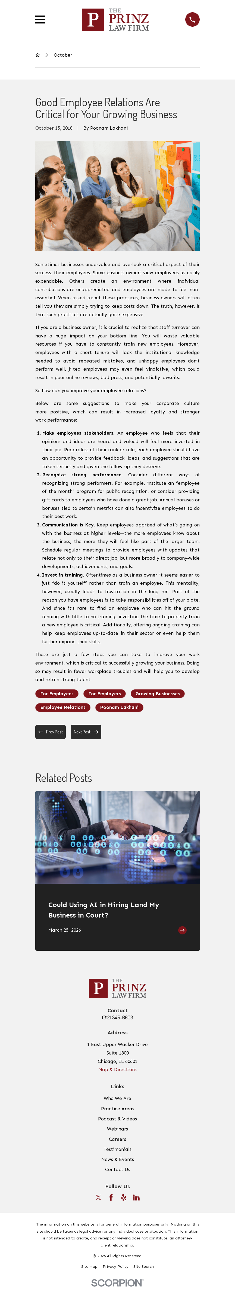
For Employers (104, 693)
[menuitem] (89, 1266)
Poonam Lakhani (119, 707)
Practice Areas (117, 1108)
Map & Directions (117, 1069)
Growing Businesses (158, 693)
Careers (117, 1139)
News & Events (117, 1159)
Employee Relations (63, 707)
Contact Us (117, 1169)
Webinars (117, 1129)
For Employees (57, 693)
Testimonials (117, 1149)
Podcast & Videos (117, 1119)
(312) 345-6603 (117, 1017)
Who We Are (117, 1098)
